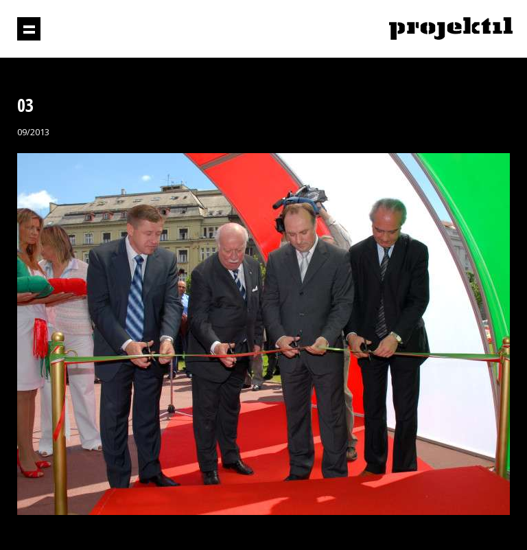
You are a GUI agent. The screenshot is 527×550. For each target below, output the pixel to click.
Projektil (451, 29)
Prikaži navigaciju (28, 29)
